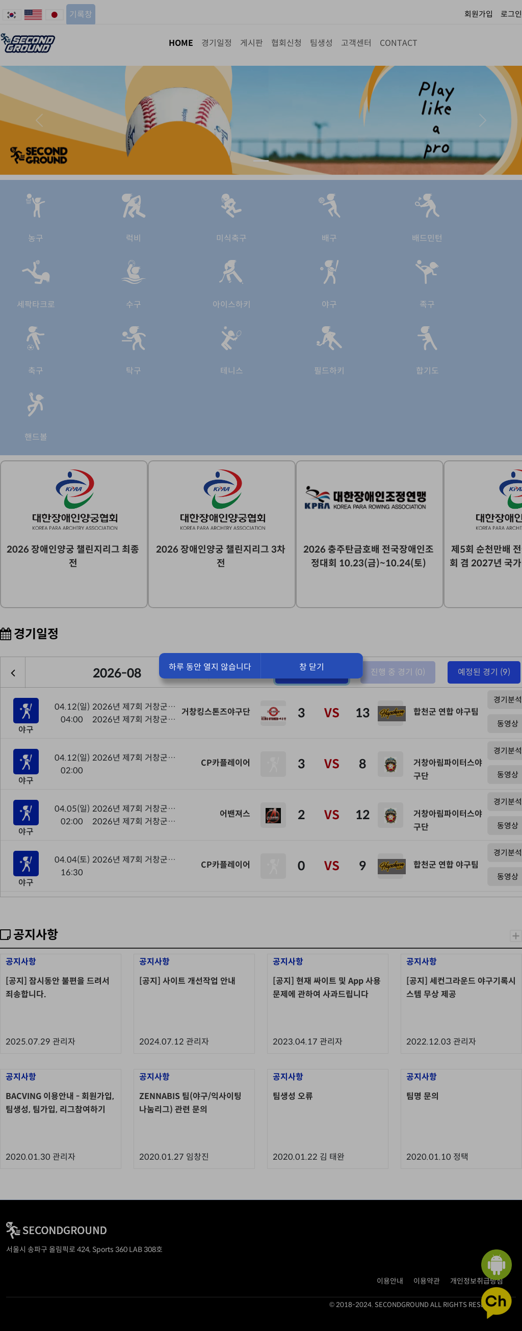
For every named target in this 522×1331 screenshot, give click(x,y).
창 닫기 (311, 667)
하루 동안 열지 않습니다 (210, 667)
